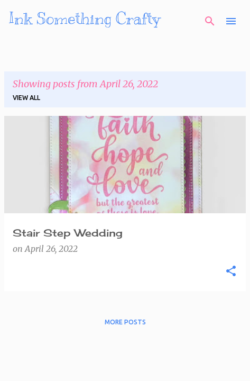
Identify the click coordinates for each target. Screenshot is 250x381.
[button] (231, 271)
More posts (125, 322)
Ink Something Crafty (84, 18)
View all (26, 97)
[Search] (209, 21)
